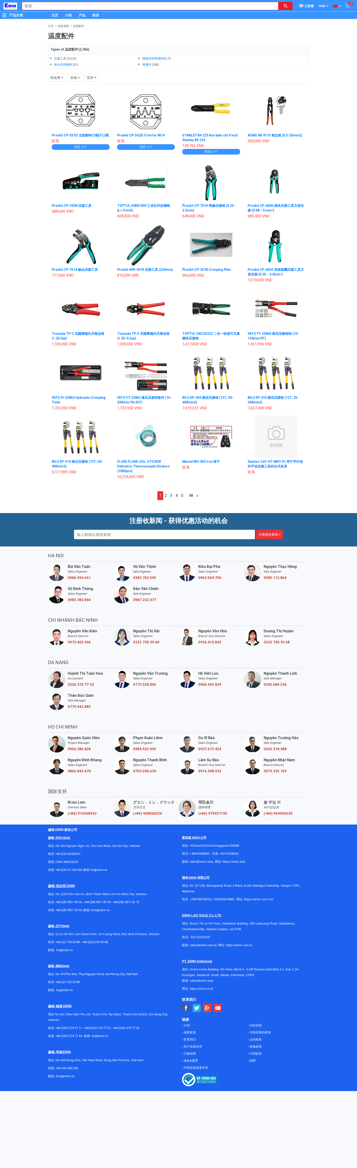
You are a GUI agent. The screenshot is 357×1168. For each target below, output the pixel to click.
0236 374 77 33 (81, 684)
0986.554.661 (79, 578)
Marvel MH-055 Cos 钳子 (201, 461)
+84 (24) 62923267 (68, 854)
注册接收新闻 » (269, 534)
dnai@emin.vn (65, 1076)
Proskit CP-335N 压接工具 (72, 205)
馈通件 (146, 64)
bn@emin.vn (64, 950)
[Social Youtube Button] (218, 1008)
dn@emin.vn (99, 1036)
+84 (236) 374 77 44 (69, 1036)
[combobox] (148, 6)
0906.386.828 (79, 749)
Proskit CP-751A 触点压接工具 (75, 269)
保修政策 (255, 1046)
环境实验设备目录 (195, 1067)
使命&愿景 (190, 1060)
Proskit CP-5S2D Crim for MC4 (141, 135)
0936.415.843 (209, 642)
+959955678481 (224, 899)
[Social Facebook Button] (186, 1008)
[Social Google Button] (207, 1008)
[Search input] (148, 6)
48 (191, 495)
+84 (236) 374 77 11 (69, 1028)
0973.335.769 (275, 771)
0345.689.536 (275, 684)
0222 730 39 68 (146, 642)
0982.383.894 (79, 600)
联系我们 (189, 1039)
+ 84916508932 (200, 853)
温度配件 (78, 26)
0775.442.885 (79, 707)
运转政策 (255, 1039)
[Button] (4, 15)
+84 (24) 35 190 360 (69, 870)
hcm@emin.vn (100, 910)
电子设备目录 (192, 1046)
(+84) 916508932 (82, 813)
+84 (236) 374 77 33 (126, 1028)
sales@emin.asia (201, 861)
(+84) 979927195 (212, 813)
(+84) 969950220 (278, 813)
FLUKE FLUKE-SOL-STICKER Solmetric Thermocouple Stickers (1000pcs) (144, 466)
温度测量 (63, 26)
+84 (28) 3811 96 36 (69, 902)
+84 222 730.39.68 (68, 942)
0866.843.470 (79, 771)
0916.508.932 (209, 771)
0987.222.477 (144, 600)
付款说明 (255, 1025)
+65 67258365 (229, 853)
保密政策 (189, 1032)
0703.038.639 (144, 771)
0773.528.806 (144, 684)
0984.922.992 (144, 749)
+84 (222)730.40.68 (95, 942)
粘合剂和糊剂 (63, 64)
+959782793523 (201, 899)
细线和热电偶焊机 (154, 58)
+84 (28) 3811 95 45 (69, 910)
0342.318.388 (275, 749)
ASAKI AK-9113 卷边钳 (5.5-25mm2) (275, 135)
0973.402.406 (79, 642)
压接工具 (60, 58)
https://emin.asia (233, 861)
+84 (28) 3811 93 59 (97, 902)
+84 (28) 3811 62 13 (126, 902)
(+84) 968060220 (147, 813)
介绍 (68, 15)
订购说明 (189, 1053)
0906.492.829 (209, 684)
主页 (55, 15)
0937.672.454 (209, 749)
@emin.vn (66, 990)
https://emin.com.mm (258, 899)
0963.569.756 (209, 578)
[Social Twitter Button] (197, 1008)
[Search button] (285, 6)
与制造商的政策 (260, 1032)
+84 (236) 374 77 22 (97, 1028)
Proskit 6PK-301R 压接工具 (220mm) (145, 269)
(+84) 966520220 (67, 862)
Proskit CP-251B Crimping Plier (207, 269)
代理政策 (255, 1053)
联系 (95, 15)
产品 (82, 15)
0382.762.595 (144, 578)
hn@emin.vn (99, 870)
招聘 (252, 1060)
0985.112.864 (275, 578)
